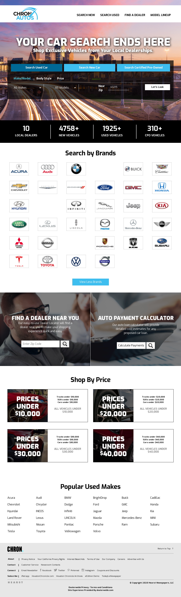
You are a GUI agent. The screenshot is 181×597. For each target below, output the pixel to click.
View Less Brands (90, 282)
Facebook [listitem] (46, 570)
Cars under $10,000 (68, 402)
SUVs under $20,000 (153, 399)
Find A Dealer (135, 15)
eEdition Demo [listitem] (92, 576)
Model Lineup (160, 15)
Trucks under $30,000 (67, 437)
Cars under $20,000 (153, 402)
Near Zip (101, 88)
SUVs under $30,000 (67, 439)
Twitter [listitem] (61, 570)
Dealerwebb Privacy (79, 587)
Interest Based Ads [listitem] (75, 559)
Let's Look (157, 87)
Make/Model (22, 78)
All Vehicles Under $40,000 (153, 450)
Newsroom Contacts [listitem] (50, 565)
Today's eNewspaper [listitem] (111, 576)
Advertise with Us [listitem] (135, 559)
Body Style (43, 78)
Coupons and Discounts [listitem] (108, 570)
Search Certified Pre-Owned (143, 67)
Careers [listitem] (121, 559)
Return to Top (164, 548)
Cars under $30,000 (67, 442)
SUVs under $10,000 (67, 399)
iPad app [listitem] (25, 576)
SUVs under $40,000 (153, 439)
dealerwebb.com (105, 590)
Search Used (109, 15)
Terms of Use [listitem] (93, 559)
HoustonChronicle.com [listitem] (43, 576)
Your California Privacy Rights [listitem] (51, 559)
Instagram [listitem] (90, 570)
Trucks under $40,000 (153, 437)
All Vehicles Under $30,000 (67, 450)
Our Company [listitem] (108, 559)
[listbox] (27, 87)
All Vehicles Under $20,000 (153, 410)
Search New (86, 15)
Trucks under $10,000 (68, 397)
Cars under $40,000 (153, 442)
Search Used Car (36, 67)
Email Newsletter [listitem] (29, 570)
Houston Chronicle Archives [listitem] (69, 576)
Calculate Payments (131, 345)
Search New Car (89, 67)
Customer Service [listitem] (30, 565)
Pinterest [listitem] (75, 570)
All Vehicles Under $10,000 (67, 410)
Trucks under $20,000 (153, 397)
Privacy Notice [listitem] (28, 559)
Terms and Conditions (101, 587)
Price (60, 78)
